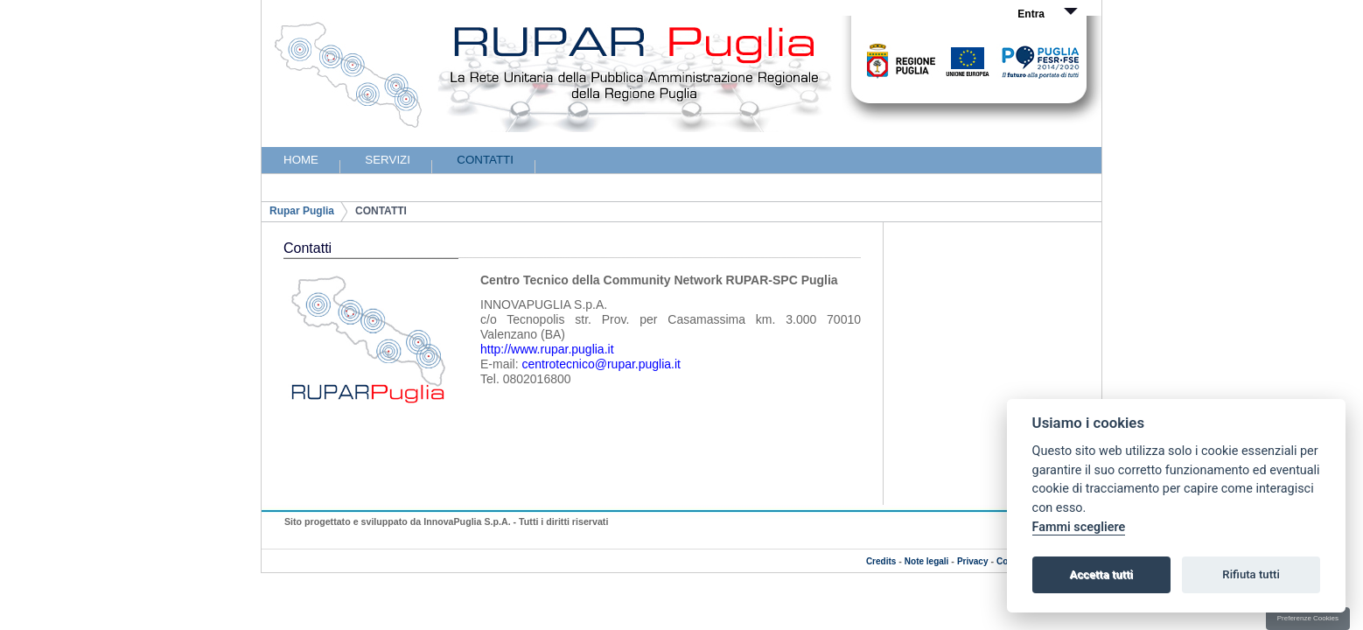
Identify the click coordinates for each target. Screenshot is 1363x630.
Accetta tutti (1101, 574)
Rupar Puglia (301, 211)
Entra (1031, 14)
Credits (881, 561)
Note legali (927, 561)
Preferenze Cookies (1308, 618)
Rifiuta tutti (1251, 574)
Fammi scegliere (1079, 527)
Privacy (973, 561)
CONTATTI (381, 211)
